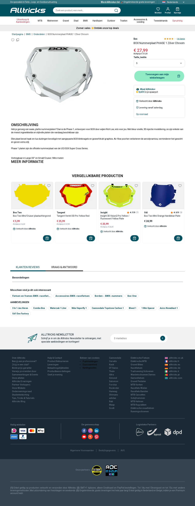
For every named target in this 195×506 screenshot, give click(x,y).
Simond (113, 378)
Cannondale (115, 358)
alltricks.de (172, 368)
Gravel (66, 20)
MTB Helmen (137, 401)
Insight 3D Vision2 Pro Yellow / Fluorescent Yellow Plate (114, 217)
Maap (112, 405)
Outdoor (111, 20)
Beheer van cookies (90, 358)
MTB (40, 20)
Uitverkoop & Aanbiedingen (22, 20)
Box (135, 38)
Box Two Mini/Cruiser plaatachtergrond (32, 216)
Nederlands (172, 2)
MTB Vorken (137, 384)
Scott (111, 408)
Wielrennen (52, 20)
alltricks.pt (172, 374)
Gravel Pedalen (138, 381)
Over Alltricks (18, 358)
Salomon (113, 381)
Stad (76, 20)
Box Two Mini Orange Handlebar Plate (162, 216)
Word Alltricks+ (147, 89)
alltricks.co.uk (174, 358)
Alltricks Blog (18, 401)
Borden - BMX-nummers (108, 296)
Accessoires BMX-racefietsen (72, 296)
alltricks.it (172, 371)
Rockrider (114, 388)
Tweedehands (161, 20)
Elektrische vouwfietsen (142, 408)
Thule (112, 371)
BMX (85, 20)
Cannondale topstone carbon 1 (108, 308)
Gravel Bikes (137, 364)
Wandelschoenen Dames (143, 374)
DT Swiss (113, 368)
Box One (132, 296)
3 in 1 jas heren (20, 308)
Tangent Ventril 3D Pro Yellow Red (73, 216)
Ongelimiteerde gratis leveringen (128, 2)
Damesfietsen (137, 378)
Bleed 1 (132, 308)
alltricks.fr (172, 361)
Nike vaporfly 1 (79, 308)
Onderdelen (39, 34)
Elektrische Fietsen (140, 358)
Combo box (39, 308)
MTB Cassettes (138, 395)
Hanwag (113, 391)
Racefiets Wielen (139, 388)
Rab (111, 401)
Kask (111, 364)
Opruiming (177, 20)
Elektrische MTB (139, 361)
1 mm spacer (148, 308)
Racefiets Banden (139, 391)
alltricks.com (173, 378)
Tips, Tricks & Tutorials (23, 398)
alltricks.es (172, 364)
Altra (111, 374)
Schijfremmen (138, 398)
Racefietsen (136, 368)
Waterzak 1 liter (58, 308)
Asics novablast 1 (169, 308)
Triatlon (123, 20)
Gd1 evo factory (20, 313)
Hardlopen (97, 20)
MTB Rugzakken (138, 405)
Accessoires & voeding (140, 20)
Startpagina (17, 34)
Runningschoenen (140, 411)
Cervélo (113, 361)
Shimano (113, 395)
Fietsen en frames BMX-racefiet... (31, 296)
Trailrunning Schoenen (142, 371)
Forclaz (113, 384)
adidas (112, 398)
